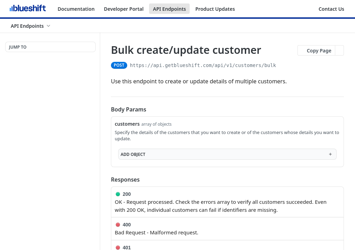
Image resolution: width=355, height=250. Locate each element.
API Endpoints (169, 9)
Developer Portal (124, 9)
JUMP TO (17, 47)
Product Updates (215, 9)
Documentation (76, 9)
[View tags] (267, 50)
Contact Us (331, 9)
